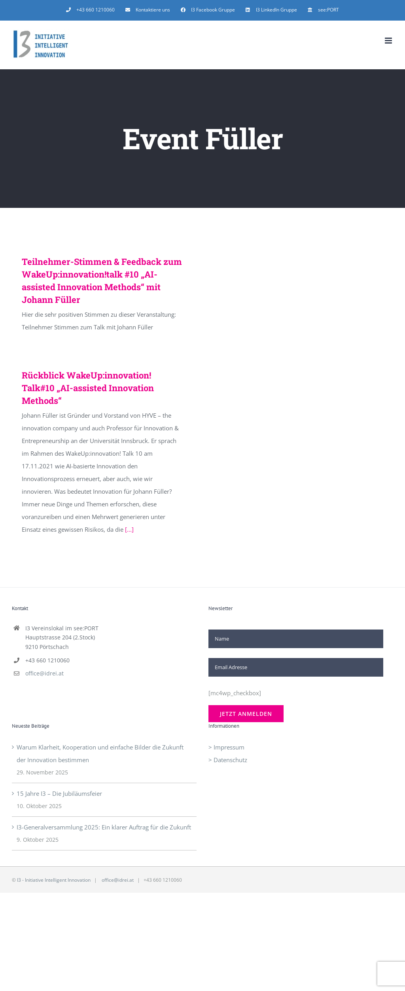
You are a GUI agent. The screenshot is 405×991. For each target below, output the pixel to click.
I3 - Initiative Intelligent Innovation (54, 880)
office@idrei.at (44, 673)
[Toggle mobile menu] (389, 40)
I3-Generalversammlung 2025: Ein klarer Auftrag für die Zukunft (104, 827)
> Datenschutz (227, 760)
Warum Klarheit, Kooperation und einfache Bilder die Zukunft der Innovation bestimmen (100, 753)
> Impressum (226, 747)
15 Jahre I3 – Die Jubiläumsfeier (59, 793)
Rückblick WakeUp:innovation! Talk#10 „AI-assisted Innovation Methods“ (88, 387)
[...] (129, 529)
